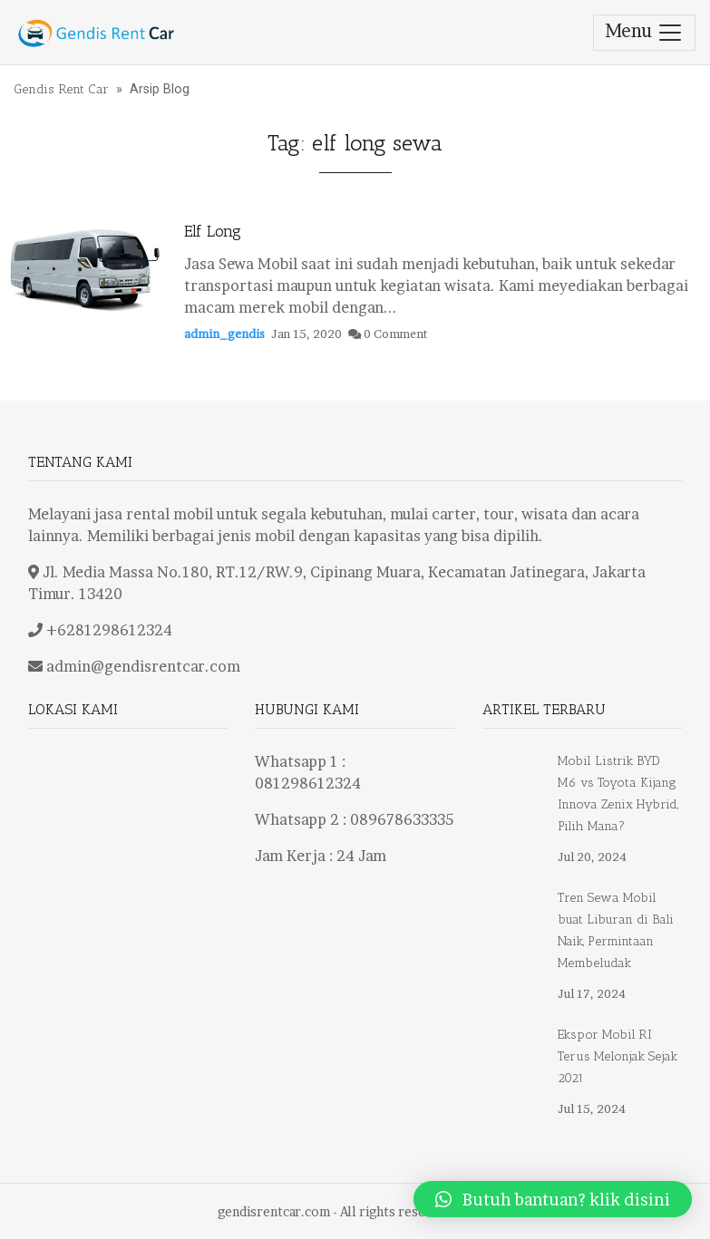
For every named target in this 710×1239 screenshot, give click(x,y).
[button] (552, 1199)
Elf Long (212, 231)
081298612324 (308, 783)
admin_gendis (224, 334)
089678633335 (401, 819)
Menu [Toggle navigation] (644, 32)
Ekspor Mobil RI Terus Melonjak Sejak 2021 (617, 1056)
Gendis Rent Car (61, 89)
